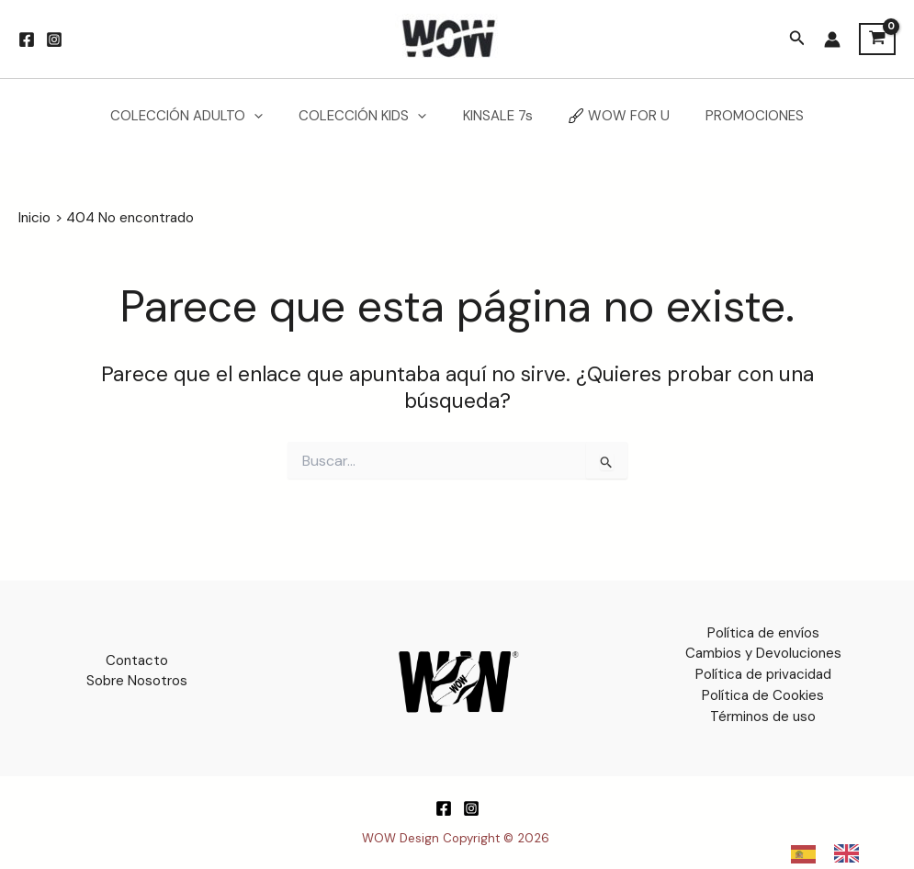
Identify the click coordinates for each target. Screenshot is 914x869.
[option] (851, 853)
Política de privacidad (763, 674)
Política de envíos (763, 633)
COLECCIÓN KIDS (371, 115)
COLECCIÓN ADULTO (204, 115)
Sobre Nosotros (136, 681)
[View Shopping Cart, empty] (877, 39)
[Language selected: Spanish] (834, 853)
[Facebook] (26, 39)
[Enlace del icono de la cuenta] (832, 39)
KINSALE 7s (498, 116)
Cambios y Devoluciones (763, 653)
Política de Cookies (763, 694)
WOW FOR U (610, 116)
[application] (271, 115)
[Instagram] (54, 39)
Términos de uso (763, 715)
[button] (797, 39)
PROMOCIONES (738, 116)
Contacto (137, 660)
